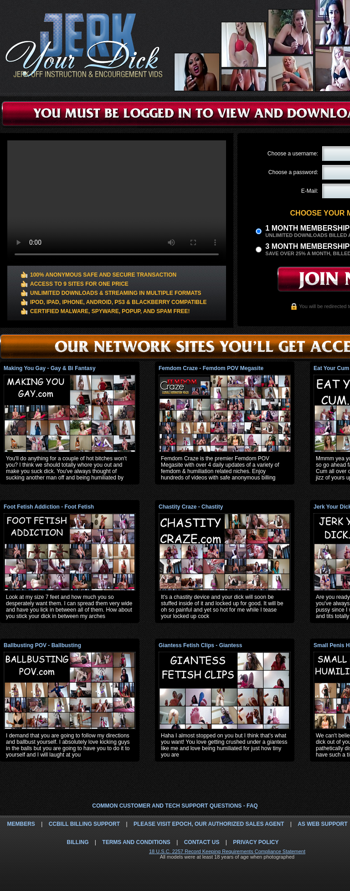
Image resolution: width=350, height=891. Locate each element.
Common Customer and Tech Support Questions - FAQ (174, 806)
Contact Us (202, 842)
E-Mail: (309, 191)
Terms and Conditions (136, 842)
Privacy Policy (255, 842)
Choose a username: (293, 153)
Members (21, 824)
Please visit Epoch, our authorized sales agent (209, 824)
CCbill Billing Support (84, 824)
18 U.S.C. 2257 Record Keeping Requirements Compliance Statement (227, 851)
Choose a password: (293, 172)
